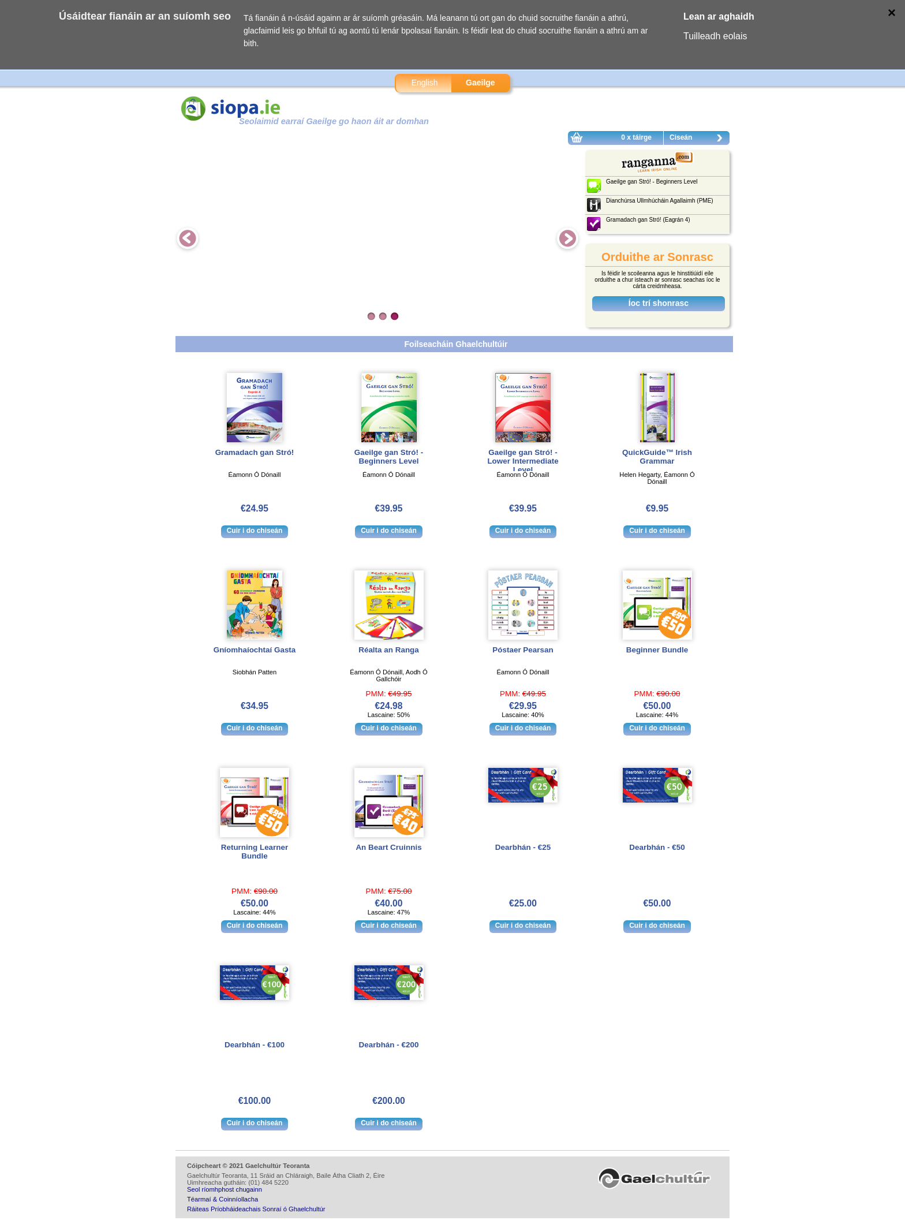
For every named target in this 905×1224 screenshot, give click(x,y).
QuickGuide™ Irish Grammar (657, 456)
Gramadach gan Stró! (254, 452)
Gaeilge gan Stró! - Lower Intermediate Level (522, 461)
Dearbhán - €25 (523, 847)
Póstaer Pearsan (522, 649)
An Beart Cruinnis (388, 847)
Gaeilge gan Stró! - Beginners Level (388, 456)
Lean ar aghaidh (718, 16)
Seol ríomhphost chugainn (224, 1189)
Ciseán (699, 139)
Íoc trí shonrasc (659, 303)
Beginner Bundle (657, 649)
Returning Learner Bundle (254, 851)
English (425, 82)
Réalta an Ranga (388, 649)
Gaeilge (480, 82)
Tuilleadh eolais (715, 36)
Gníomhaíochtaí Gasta (255, 649)
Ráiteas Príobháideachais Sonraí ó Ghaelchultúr (256, 1209)
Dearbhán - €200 (389, 1044)
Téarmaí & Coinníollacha (222, 1199)
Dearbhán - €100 (255, 1044)
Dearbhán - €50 (657, 847)
